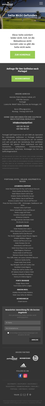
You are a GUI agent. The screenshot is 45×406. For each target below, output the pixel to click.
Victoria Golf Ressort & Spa (22, 241)
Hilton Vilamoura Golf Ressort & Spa (22, 231)
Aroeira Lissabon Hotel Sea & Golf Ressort (22, 201)
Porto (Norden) (22, 281)
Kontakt (32, 389)
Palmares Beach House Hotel (22, 255)
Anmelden (35, 340)
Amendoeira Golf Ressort (22, 245)
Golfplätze (22, 384)
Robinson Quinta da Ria (22, 260)
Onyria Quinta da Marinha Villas (22, 191)
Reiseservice (10, 386)
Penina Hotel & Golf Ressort (22, 253)
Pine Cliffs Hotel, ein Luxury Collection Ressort (22, 257)
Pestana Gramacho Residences (22, 274)
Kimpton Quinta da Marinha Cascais (22, 196)
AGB (28, 335)
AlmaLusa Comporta (22, 217)
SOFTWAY (38, 403)
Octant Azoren (22, 301)
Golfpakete (11, 384)
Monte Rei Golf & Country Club (22, 269)
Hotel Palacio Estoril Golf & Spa (22, 193)
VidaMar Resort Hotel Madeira (22, 292)
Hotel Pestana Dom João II (22, 229)
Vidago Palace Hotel (22, 283)
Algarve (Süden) (22, 226)
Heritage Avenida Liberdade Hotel (22, 220)
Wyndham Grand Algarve (22, 267)
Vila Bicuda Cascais (22, 222)
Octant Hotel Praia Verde (22, 262)
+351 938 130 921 (22, 129)
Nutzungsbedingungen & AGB (12, 401)
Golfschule (32, 384)
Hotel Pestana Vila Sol (22, 243)
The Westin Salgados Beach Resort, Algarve (22, 236)
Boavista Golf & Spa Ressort (22, 233)
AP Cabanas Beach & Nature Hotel (22, 272)
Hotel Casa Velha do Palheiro (22, 295)
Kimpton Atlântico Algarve (22, 238)
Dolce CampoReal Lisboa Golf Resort (22, 210)
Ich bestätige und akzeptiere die (23, 334)
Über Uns (34, 386)
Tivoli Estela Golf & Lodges (23, 286)
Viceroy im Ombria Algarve (22, 277)
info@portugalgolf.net (22, 123)
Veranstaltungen (23, 386)
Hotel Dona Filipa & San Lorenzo (22, 248)
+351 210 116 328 (22, 126)
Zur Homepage (22, 54)
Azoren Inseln (22, 299)
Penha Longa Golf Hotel (22, 212)
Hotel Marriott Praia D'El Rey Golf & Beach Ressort (22, 189)
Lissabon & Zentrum (22, 186)
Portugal (13, 389)
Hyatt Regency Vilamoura (22, 250)
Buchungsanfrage (22, 79)
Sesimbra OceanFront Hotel (22, 215)
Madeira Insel (22, 290)
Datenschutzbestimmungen (26, 333)
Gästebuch (23, 389)
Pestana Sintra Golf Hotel (22, 208)
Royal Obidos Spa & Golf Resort (22, 198)
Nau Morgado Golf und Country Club (22, 265)
